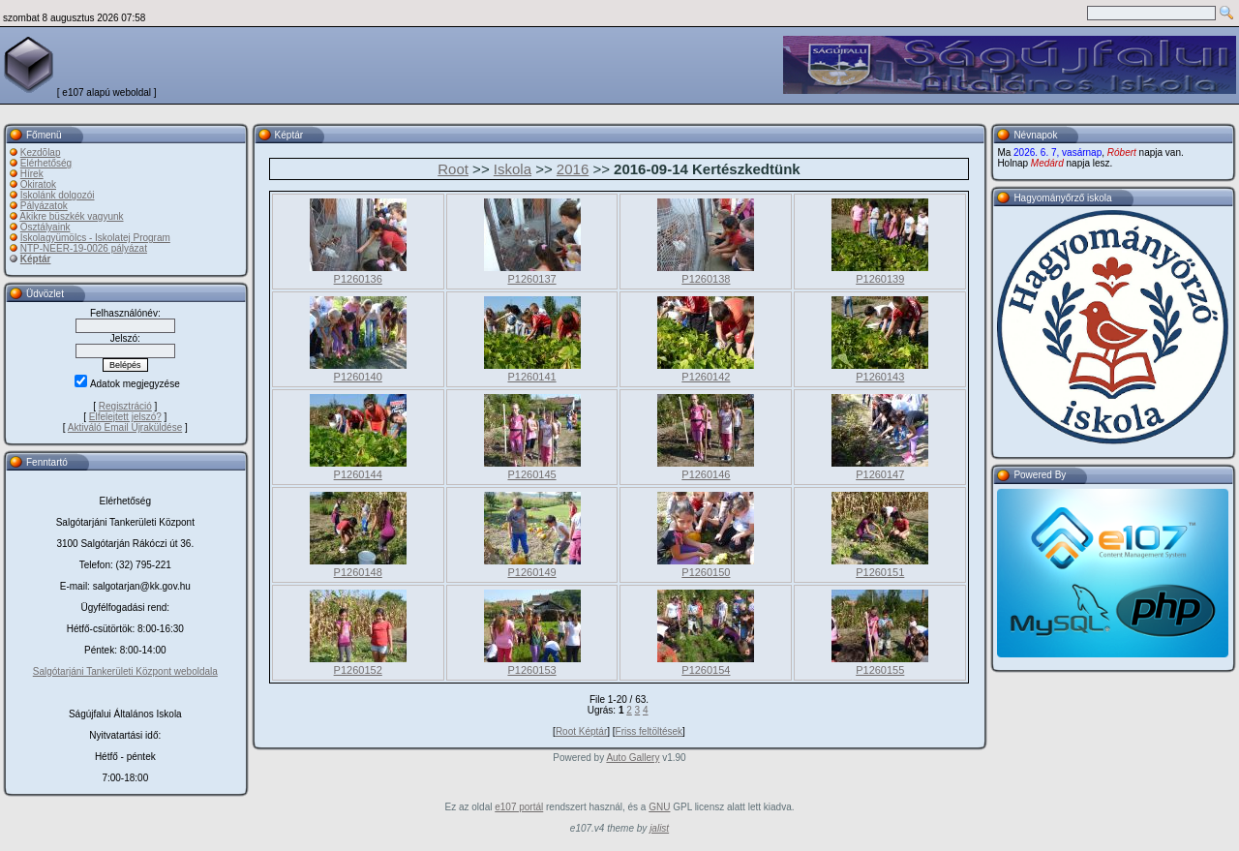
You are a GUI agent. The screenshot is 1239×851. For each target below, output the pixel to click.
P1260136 (358, 279)
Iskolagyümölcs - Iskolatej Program (95, 237)
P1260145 (531, 474)
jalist (659, 828)
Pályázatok (44, 205)
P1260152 (358, 670)
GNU (659, 807)
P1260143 (880, 376)
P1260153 (531, 670)
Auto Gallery (632, 757)
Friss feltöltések (649, 731)
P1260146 (705, 474)
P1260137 (531, 279)
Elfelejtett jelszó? (125, 416)
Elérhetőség (46, 163)
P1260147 (880, 474)
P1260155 (880, 670)
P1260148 (358, 572)
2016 (573, 169)
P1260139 (880, 279)
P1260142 (705, 376)
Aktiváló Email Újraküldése (125, 427)
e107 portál (519, 807)
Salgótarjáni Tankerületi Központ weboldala (125, 671)
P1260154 (705, 670)
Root (453, 169)
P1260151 (880, 572)
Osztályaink (45, 227)
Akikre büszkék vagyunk (71, 216)
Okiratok (38, 184)
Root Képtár (581, 731)
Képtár (35, 259)
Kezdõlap (40, 152)
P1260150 (705, 572)
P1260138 (705, 279)
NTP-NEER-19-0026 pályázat (83, 248)
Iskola (512, 169)
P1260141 (531, 376)
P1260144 (358, 474)
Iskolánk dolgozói (57, 195)
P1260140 (358, 376)
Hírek (32, 173)
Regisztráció (125, 406)
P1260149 (531, 572)
